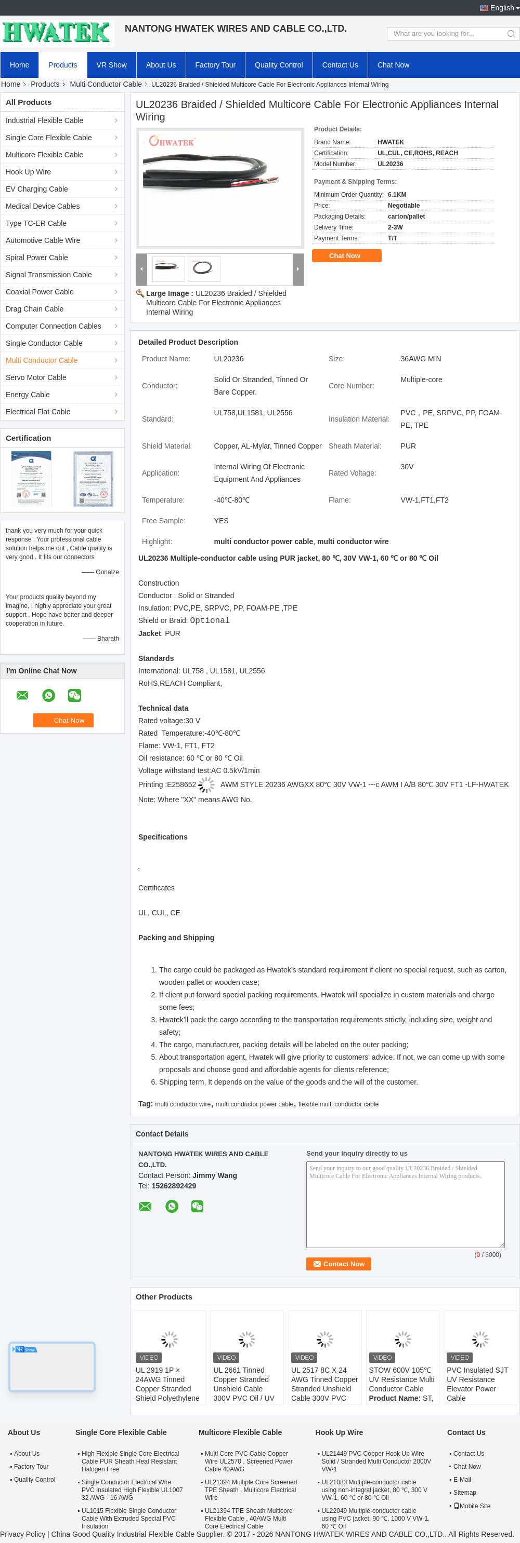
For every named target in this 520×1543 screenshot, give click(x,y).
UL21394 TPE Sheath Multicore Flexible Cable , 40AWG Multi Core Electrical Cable (249, 1518)
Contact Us (340, 65)
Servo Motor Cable (36, 377)
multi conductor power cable (254, 1104)
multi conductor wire (183, 1104)
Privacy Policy (22, 1534)
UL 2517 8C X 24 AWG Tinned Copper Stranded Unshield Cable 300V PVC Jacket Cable (324, 1389)
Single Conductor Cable (44, 343)
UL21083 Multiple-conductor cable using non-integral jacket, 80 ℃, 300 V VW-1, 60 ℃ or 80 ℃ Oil (374, 1490)
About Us (161, 65)
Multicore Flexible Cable (44, 155)
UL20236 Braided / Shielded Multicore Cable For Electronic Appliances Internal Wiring (216, 302)
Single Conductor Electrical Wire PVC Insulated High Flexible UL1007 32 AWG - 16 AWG (132, 1490)
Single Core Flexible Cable (49, 137)
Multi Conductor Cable (106, 84)
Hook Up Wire (28, 172)
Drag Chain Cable (34, 309)
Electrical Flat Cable (38, 412)
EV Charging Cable (37, 189)
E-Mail (462, 1479)
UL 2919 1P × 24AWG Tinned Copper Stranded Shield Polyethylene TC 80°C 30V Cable (168, 1389)
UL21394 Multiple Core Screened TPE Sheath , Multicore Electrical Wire (251, 1490)
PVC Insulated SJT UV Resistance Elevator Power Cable (477, 1384)
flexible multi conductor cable (338, 1104)
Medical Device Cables (43, 206)
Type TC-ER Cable (36, 223)
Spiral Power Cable (37, 257)
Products (62, 65)
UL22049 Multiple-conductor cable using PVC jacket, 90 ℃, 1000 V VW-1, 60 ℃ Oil (376, 1518)
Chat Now (393, 65)
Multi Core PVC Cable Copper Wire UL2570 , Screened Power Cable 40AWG (249, 1461)
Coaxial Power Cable (40, 292)
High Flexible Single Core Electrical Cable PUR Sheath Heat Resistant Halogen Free (130, 1461)
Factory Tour (216, 65)
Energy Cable (28, 394)
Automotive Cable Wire (43, 240)
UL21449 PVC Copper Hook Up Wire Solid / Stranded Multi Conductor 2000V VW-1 (377, 1461)
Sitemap (464, 1492)
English (502, 8)
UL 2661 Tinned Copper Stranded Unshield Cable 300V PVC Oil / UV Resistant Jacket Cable (244, 1393)
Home (19, 65)
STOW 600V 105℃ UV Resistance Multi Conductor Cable (402, 1379)
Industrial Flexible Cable (44, 120)
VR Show (112, 65)
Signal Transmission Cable (49, 274)
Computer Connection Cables (53, 326)
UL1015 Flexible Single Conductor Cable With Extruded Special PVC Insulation (129, 1518)
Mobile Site (471, 1506)
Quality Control (279, 65)
